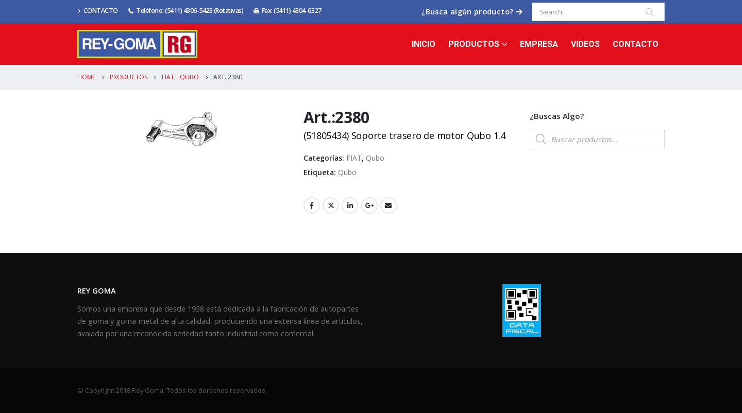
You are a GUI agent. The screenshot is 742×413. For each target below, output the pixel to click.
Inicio (423, 44)
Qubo (375, 158)
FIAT (354, 158)
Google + (369, 205)
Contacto (636, 44)
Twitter (331, 205)
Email (388, 205)
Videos (585, 44)
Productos (473, 44)
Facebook (311, 205)
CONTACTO (97, 10)
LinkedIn (350, 205)
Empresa (539, 44)
